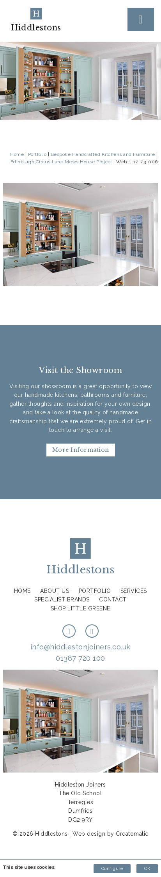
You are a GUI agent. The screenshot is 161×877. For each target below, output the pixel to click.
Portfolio (37, 154)
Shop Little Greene (80, 608)
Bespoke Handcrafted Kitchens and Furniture (103, 154)
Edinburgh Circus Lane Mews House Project (61, 161)
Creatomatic (132, 834)
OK (147, 868)
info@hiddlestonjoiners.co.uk (80, 647)
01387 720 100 (80, 658)
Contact (113, 599)
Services (133, 591)
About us (54, 591)
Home (17, 154)
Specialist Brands (62, 599)
